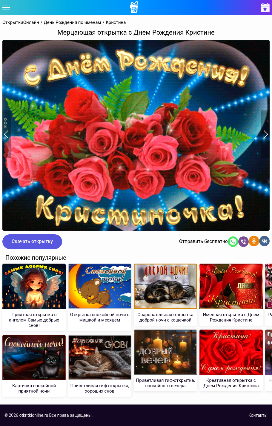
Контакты (258, 415)
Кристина (116, 22)
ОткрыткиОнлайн (20, 22)
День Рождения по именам (72, 22)
